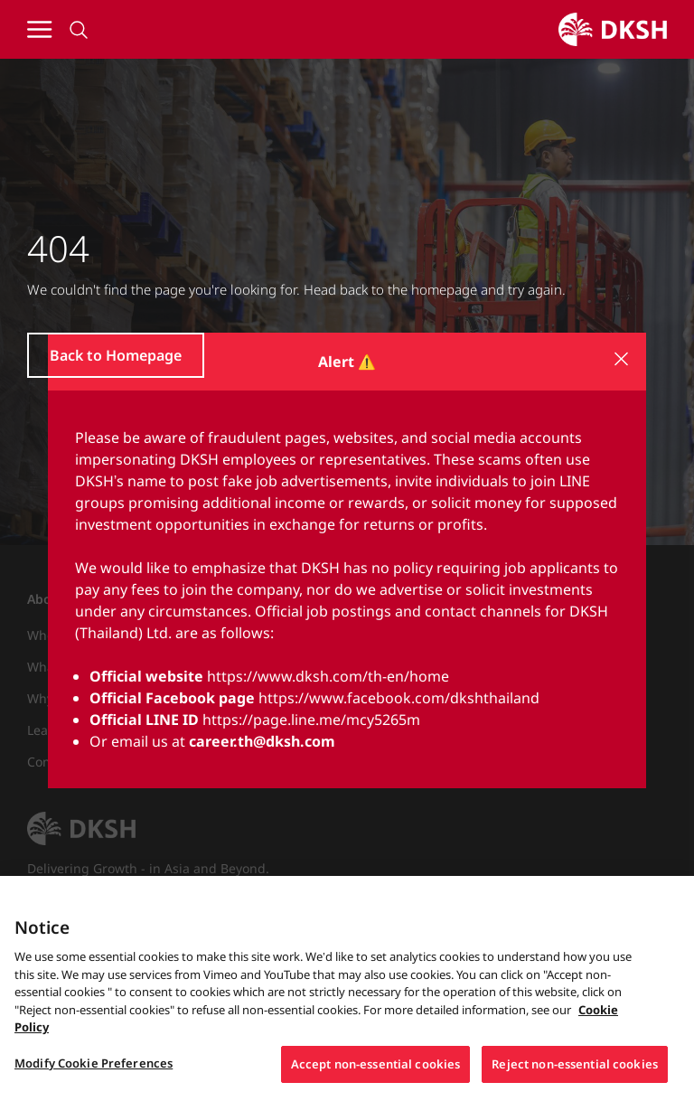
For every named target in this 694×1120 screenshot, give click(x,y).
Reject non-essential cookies (575, 1070)
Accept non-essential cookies (376, 1070)
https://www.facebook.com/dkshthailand (398, 698)
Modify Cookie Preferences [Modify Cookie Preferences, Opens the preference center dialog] (93, 1069)
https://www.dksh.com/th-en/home (328, 676)
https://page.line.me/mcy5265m (311, 719)
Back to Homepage (116, 355)
